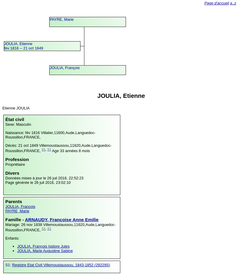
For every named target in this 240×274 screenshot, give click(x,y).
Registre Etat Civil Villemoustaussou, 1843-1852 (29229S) (61, 265)
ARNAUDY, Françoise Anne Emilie (62, 219)
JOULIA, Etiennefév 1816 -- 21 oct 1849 (23, 46)
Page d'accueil (216, 3)
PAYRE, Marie (62, 19)
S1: (8, 265)
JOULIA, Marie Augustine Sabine (45, 250)
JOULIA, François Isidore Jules (43, 246)
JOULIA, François (65, 68)
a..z (233, 3)
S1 (43, 149)
